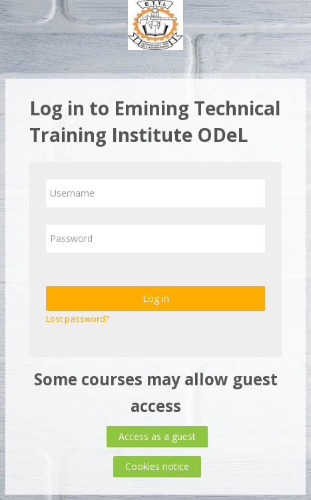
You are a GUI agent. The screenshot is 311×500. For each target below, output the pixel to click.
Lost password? (77, 319)
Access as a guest (157, 436)
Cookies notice (157, 466)
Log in (156, 298)
